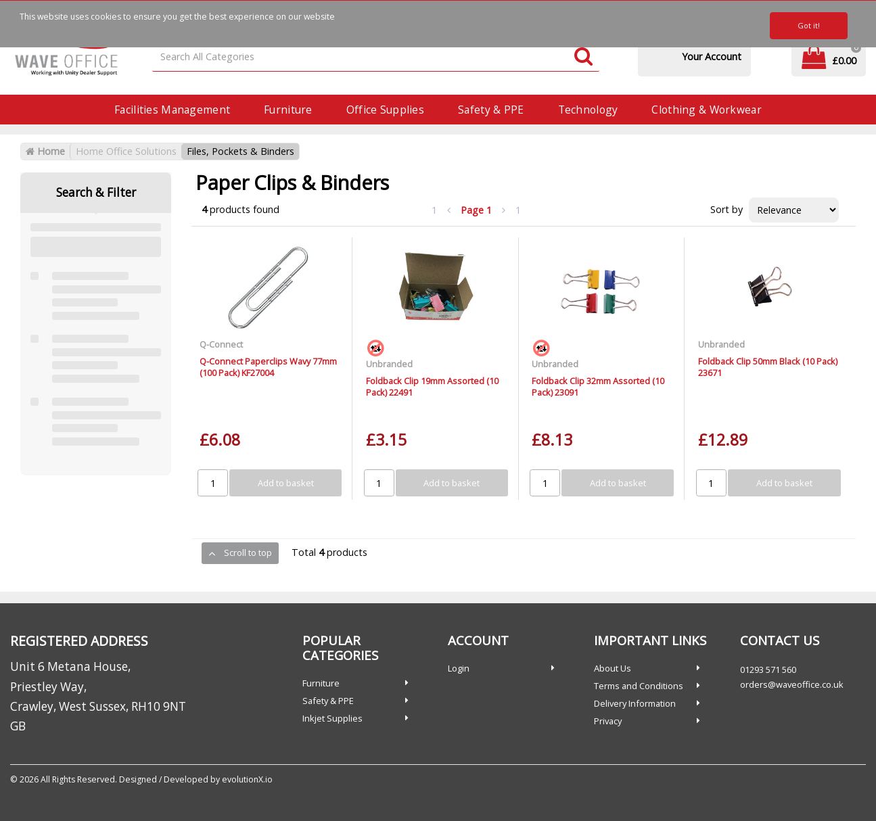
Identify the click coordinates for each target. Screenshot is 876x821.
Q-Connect (221, 344)
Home (45, 151)
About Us (612, 668)
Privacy (608, 721)
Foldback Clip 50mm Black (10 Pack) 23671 (767, 367)
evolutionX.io (247, 779)
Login (458, 668)
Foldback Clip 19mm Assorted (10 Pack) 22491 (432, 386)
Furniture (288, 109)
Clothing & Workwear (706, 109)
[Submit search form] (583, 57)
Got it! (809, 25)
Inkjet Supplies (332, 718)
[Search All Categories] (375, 57)
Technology (588, 109)
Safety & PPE (491, 109)
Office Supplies (385, 109)
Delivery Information (635, 703)
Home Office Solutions (126, 151)
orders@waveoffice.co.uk (792, 684)
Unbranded (389, 364)
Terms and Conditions (638, 686)
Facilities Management (172, 109)
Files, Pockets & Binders (240, 151)
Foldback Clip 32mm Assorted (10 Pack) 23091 (598, 386)
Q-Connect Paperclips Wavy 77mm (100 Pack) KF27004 (268, 367)
